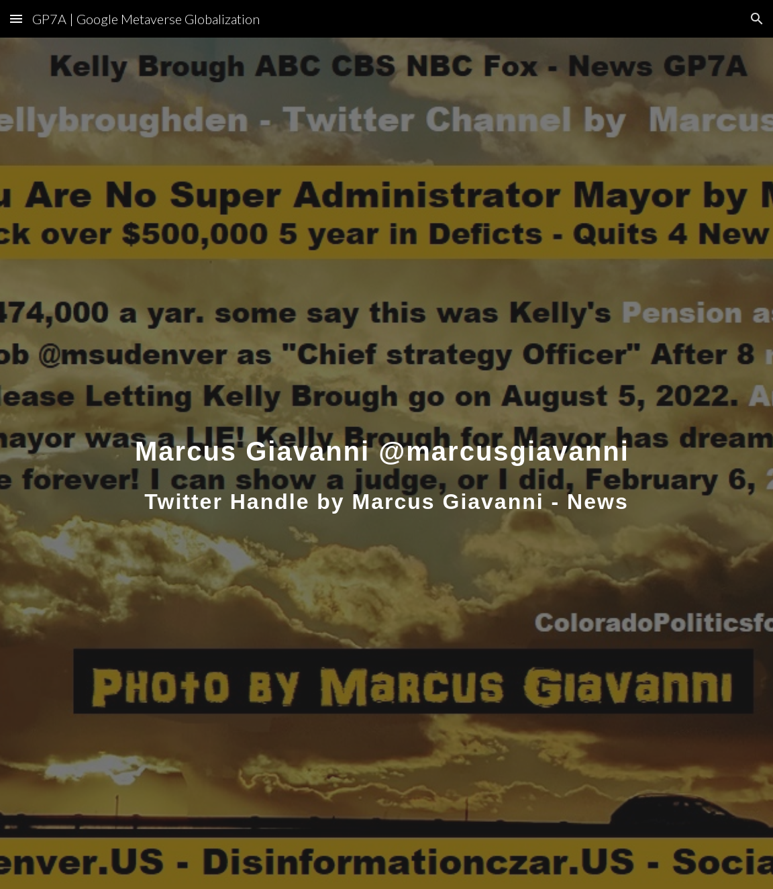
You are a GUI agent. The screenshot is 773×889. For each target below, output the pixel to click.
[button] (16, 18)
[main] (386, 463)
